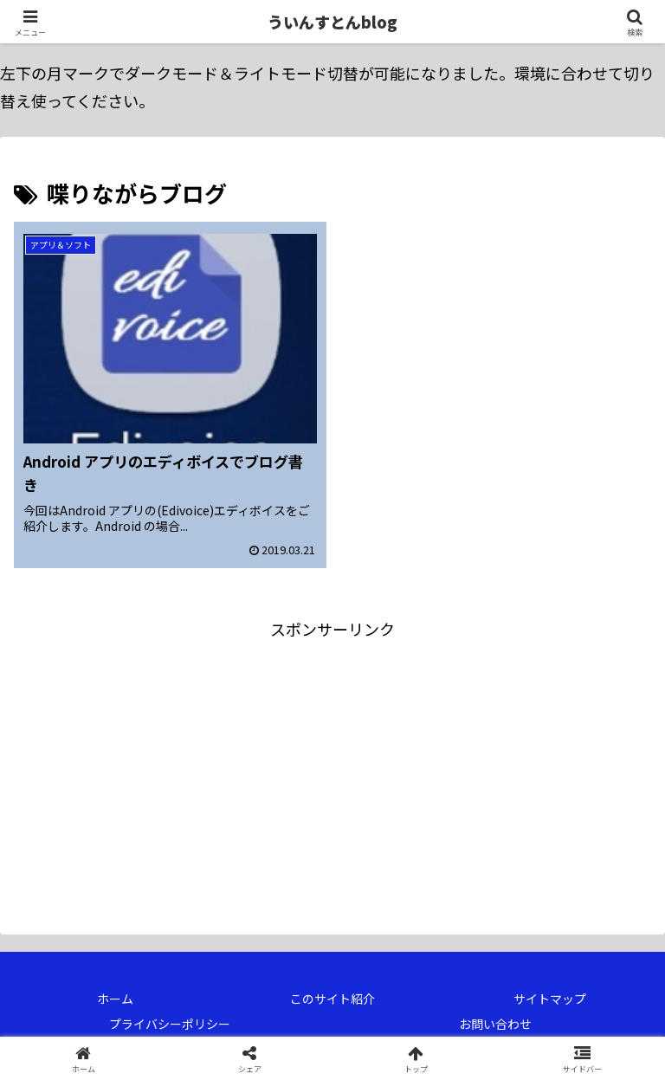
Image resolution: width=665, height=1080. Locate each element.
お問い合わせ (495, 1023)
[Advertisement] (173, 764)
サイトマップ (549, 998)
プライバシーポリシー (169, 1023)
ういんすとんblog (332, 21)
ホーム (115, 998)
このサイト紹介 (332, 998)
